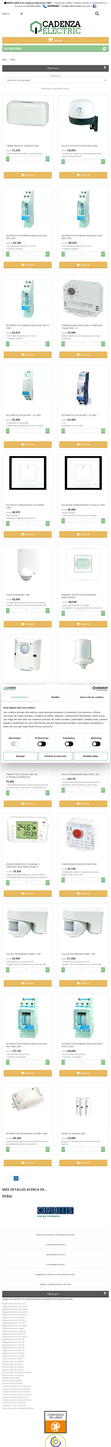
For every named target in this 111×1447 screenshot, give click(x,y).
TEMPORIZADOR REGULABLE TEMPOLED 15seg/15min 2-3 (81, 326)
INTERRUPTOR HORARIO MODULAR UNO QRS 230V (26, 237)
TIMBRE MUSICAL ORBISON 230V (22, 145)
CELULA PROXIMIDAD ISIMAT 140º (78, 954)
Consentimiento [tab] (19, 697)
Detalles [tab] (55, 697)
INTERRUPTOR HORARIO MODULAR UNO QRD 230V (81, 237)
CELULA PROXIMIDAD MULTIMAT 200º (80, 774)
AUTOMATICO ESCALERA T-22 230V (23, 415)
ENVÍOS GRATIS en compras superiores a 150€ (27, 2)
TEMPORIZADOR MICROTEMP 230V (78, 864)
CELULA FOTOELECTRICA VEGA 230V (79, 145)
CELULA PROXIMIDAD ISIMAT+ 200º (23, 954)
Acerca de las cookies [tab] (91, 697)
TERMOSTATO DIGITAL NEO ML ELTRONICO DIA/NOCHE (22, 775)
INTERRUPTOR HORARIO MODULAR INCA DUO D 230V (81, 1045)
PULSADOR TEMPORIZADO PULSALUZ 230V (83, 505)
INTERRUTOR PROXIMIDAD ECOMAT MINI (27, 1133)
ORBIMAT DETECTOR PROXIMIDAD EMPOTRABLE (78, 596)
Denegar (20, 756)
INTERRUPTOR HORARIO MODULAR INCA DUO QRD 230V (26, 1045)
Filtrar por (77, 68)
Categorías (55, 49)
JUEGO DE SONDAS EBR (73, 1133)
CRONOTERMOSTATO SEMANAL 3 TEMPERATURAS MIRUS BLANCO (23, 865)
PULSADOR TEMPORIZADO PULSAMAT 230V (25, 506)
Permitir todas (90, 756)
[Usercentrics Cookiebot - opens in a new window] (95, 688)
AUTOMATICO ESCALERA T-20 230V (78, 415)
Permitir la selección (55, 756)
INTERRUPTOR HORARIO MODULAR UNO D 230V (27, 326)
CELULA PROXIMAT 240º (18, 594)
